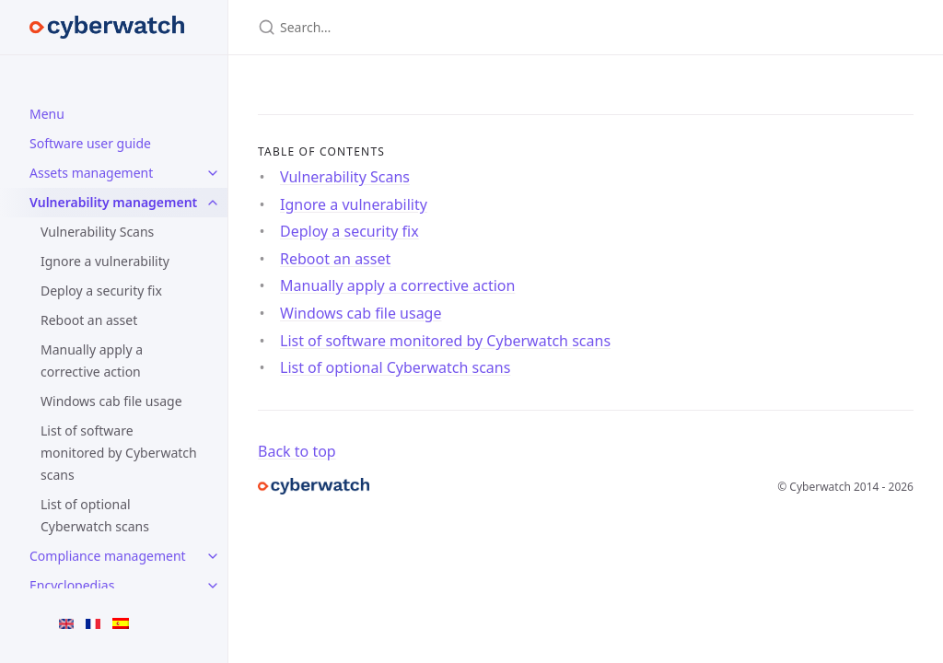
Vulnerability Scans (97, 231)
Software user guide (90, 143)
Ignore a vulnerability (105, 261)
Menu (46, 113)
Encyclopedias (71, 585)
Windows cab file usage (111, 401)
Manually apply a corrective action (92, 360)
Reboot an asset (89, 320)
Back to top (297, 451)
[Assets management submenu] (212, 173)
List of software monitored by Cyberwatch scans (119, 452)
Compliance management (107, 555)
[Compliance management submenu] (212, 556)
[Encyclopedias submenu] (212, 585)
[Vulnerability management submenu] (212, 202)
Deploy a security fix (101, 290)
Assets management (91, 172)
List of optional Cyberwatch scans (95, 515)
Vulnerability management (113, 202)
